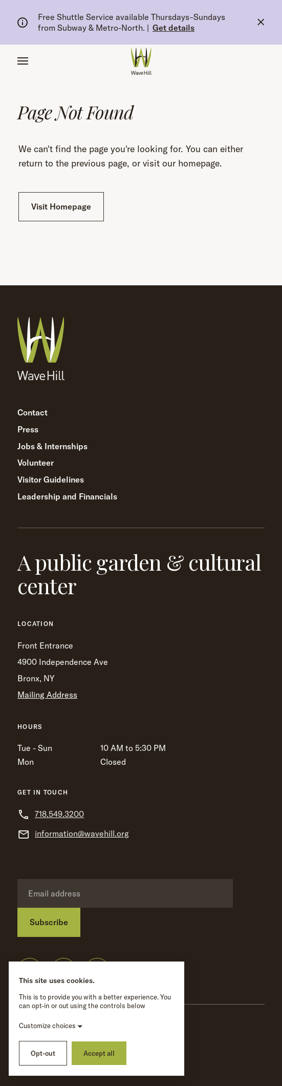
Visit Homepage (61, 206)
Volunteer (35, 462)
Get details (173, 28)
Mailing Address (47, 695)
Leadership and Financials (67, 496)
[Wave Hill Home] (141, 61)
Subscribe (49, 922)
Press (27, 429)
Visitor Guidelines (50, 479)
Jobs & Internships (52, 446)
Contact (32, 412)
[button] (22, 61)
